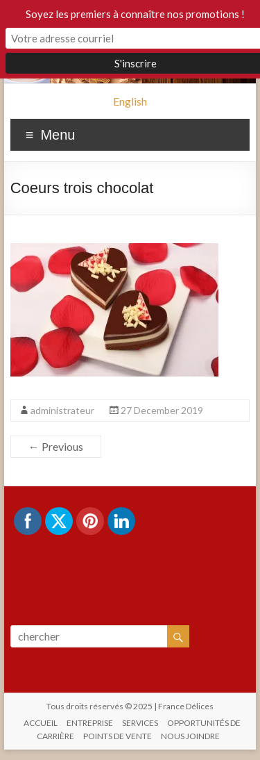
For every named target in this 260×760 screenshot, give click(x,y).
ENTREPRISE (90, 723)
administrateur (62, 410)
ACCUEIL (41, 723)
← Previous (55, 446)
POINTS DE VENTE (117, 736)
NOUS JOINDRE (190, 736)
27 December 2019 (162, 410)
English (130, 101)
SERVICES (140, 723)
